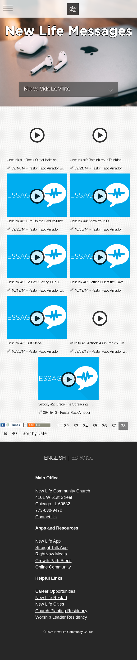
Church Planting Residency (61, 610)
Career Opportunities (55, 591)
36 (104, 426)
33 (75, 426)
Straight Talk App (51, 547)
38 (123, 426)
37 (113, 426)
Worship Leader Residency (61, 617)
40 (14, 434)
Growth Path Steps (53, 560)
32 (66, 426)
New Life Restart (51, 597)
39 (4, 434)
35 (94, 426)
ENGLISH (55, 458)
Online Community (53, 567)
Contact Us (46, 517)
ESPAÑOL (82, 458)
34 (85, 426)
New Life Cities (49, 604)
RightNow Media (51, 554)
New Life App (48, 541)
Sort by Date (34, 434)
